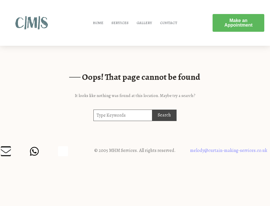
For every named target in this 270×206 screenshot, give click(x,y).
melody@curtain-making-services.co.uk (228, 150)
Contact (168, 22)
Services (120, 22)
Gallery (144, 22)
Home (98, 22)
